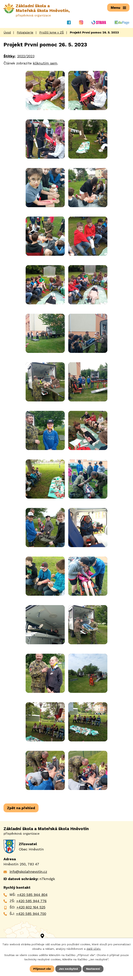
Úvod (7, 32)
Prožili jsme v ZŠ (51, 32)
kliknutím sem (45, 63)
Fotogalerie (25, 32)
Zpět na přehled (21, 808)
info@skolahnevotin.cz (28, 871)
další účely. (93, 948)
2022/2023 (25, 56)
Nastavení (93, 968)
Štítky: (9, 56)
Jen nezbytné (68, 968)
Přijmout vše (42, 968)
